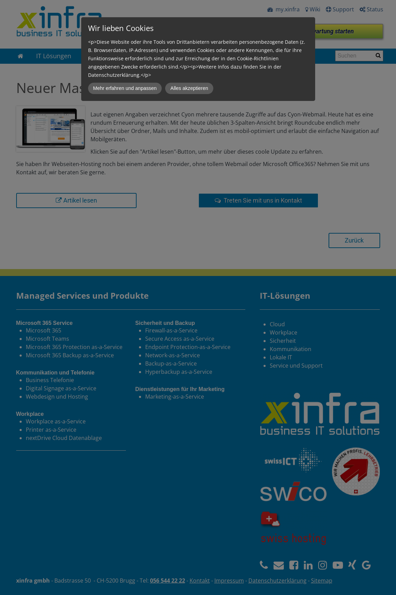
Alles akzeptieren (189, 88)
